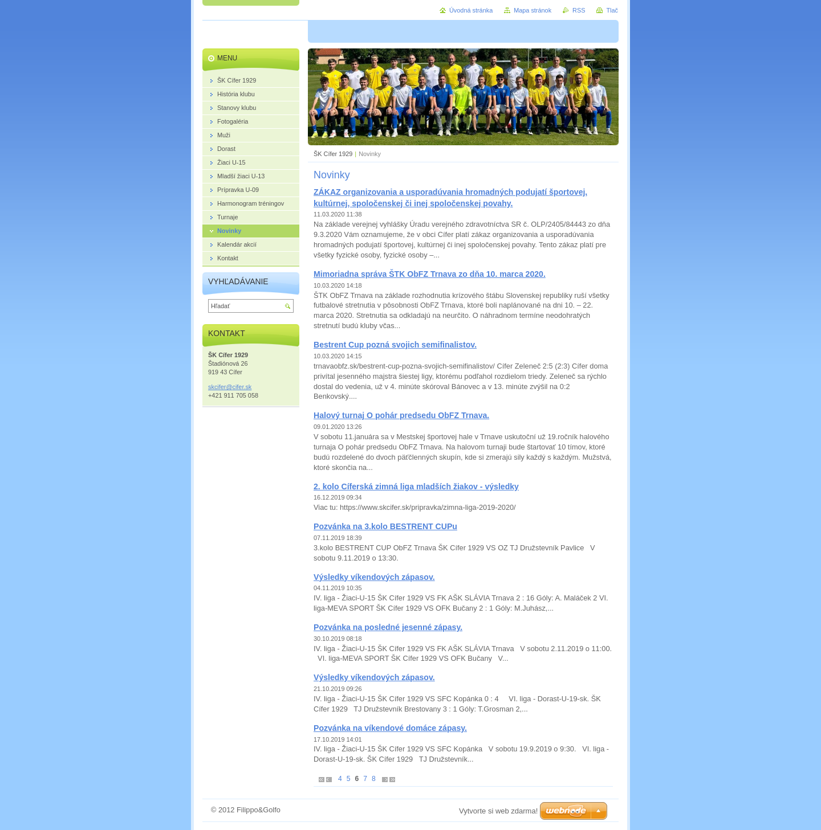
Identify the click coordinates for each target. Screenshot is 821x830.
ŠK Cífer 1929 (333, 153)
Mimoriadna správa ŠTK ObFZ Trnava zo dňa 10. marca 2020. (430, 274)
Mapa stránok (532, 10)
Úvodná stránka (471, 10)
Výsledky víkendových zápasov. (374, 577)
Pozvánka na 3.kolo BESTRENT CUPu (385, 526)
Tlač (612, 10)
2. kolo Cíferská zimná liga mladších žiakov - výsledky (416, 486)
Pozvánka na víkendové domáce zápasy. (390, 728)
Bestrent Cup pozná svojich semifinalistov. (395, 344)
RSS (578, 10)
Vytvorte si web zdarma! (498, 811)
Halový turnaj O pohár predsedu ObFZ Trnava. (401, 415)
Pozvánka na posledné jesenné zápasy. (388, 627)
